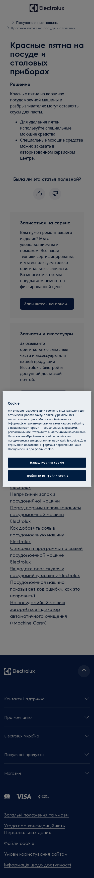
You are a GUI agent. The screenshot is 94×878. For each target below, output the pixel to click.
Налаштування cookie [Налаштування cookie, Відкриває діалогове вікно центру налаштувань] (47, 462)
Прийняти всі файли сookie (47, 475)
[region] (46, 439)
